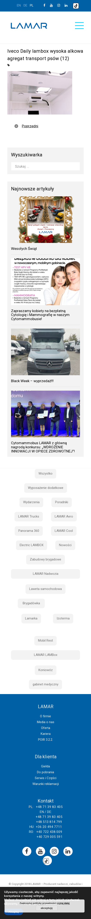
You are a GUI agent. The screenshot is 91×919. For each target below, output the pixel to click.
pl (32, 5)
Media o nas (45, 722)
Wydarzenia (31, 502)
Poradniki (61, 502)
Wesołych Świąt (24, 248)
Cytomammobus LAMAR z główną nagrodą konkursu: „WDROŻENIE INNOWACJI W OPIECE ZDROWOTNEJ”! (43, 447)
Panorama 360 (28, 531)
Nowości (65, 545)
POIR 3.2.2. (45, 740)
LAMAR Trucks (28, 516)
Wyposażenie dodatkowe (45, 488)
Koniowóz (45, 670)
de (25, 5)
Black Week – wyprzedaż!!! (32, 381)
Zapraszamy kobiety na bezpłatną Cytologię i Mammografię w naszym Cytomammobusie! (40, 315)
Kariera (46, 734)
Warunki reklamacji (45, 784)
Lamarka (31, 618)
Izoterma (63, 618)
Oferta (45, 728)
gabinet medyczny (45, 684)
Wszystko (45, 473)
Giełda (45, 766)
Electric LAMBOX (31, 545)
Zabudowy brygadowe (45, 559)
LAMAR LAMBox (45, 655)
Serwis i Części (45, 778)
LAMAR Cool (64, 531)
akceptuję (47, 908)
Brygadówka (31, 603)
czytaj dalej (63, 903)
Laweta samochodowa (45, 589)
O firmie (45, 716)
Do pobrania (45, 772)
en (19, 5)
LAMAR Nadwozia (45, 574)
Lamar (29, 25)
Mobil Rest (45, 640)
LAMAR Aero (64, 516)
